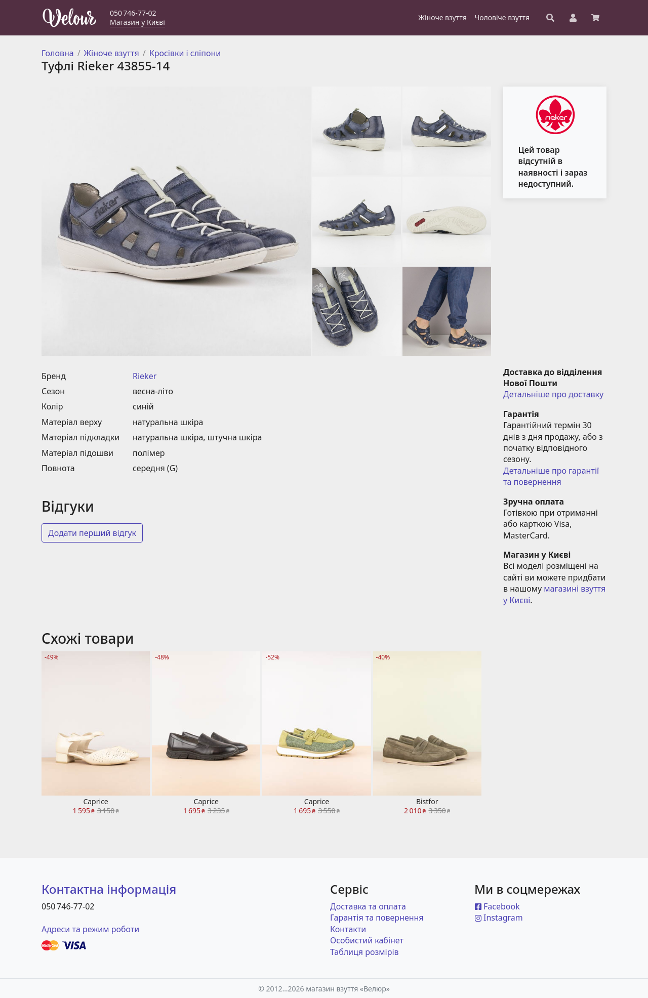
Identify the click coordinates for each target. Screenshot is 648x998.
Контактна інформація (109, 889)
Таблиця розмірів (364, 952)
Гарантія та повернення (377, 917)
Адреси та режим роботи (90, 929)
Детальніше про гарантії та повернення (552, 476)
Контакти (348, 929)
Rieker (144, 376)
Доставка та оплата (368, 906)
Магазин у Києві (137, 22)
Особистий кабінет (366, 940)
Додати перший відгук (92, 532)
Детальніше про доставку (553, 394)
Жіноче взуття (111, 53)
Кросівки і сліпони (185, 53)
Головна (58, 53)
